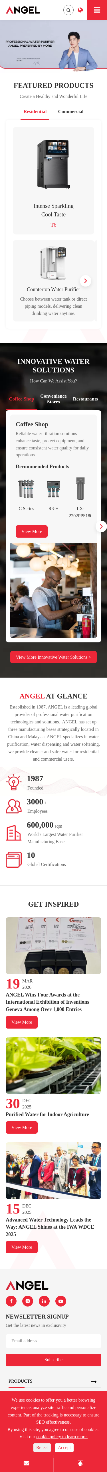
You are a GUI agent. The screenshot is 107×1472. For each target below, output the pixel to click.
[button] (85, 281)
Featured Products (53, 85)
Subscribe (53, 1359)
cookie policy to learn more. (62, 1436)
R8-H (54, 508)
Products (21, 1381)
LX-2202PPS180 (80, 512)
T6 (53, 225)
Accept (64, 1447)
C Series (26, 508)
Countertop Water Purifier (53, 289)
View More (31, 531)
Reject (42, 1447)
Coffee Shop (32, 424)
